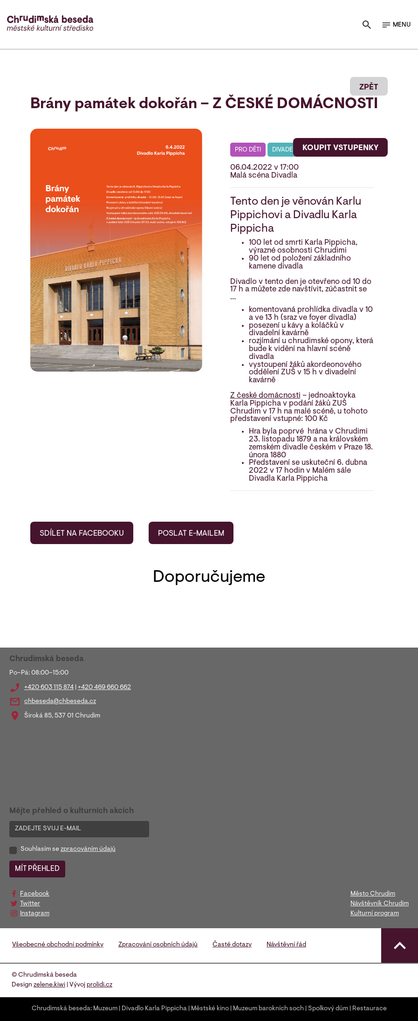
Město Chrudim (372, 894)
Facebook (34, 894)
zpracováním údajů (88, 849)
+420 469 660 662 (104, 687)
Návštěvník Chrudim (379, 904)
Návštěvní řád (286, 945)
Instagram (34, 914)
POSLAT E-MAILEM (191, 534)
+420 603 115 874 (49, 687)
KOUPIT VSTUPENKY (340, 148)
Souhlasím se (68, 849)
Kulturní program (374, 914)
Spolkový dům (328, 1009)
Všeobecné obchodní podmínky (57, 945)
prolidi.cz (99, 985)
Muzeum (105, 1009)
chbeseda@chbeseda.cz (60, 701)
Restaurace (369, 1009)
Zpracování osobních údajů (158, 945)
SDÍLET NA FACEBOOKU (82, 534)
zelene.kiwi (49, 985)
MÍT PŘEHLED (37, 869)
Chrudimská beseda (61, 1009)
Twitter (30, 904)
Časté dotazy (232, 945)
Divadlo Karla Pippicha (154, 1009)
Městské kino (210, 1009)
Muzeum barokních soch (268, 1009)
